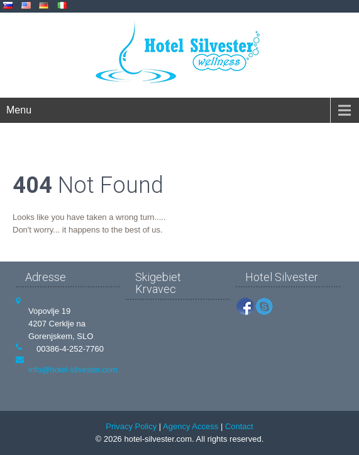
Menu (18, 110)
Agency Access (190, 426)
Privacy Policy (131, 426)
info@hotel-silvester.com (73, 369)
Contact (239, 426)
